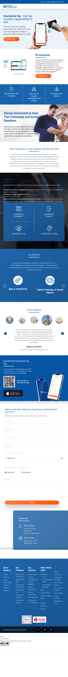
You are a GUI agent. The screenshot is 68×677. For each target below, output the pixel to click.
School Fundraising (32, 594)
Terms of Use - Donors (59, 584)
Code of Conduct (57, 597)
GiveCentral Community (20, 586)
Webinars (6, 591)
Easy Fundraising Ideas (46, 597)
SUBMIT (34, 503)
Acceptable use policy (58, 579)
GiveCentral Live (20, 581)
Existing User (25, 472)
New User (9, 472)
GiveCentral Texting (20, 602)
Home (5, 575)
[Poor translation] (6, 644)
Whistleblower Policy (58, 603)
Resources (44, 575)
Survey (43, 609)
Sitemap (43, 606)
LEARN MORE (43, 76)
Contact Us (58, 575)
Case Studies (45, 593)
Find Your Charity (6, 587)
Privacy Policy (58, 593)
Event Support (33, 575)
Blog (42, 590)
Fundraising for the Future (32, 602)
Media (56, 572)
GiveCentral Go (20, 591)
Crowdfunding (33, 598)
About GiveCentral (7, 582)
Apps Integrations (32, 588)
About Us (6, 578)
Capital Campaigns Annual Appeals (32, 581)
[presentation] (18, 494)
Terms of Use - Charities (59, 589)
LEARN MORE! (11, 39)
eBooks (43, 603)
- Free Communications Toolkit (47, 580)
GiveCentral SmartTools (20, 576)
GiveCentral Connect (20, 597)
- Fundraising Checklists (46, 586)
